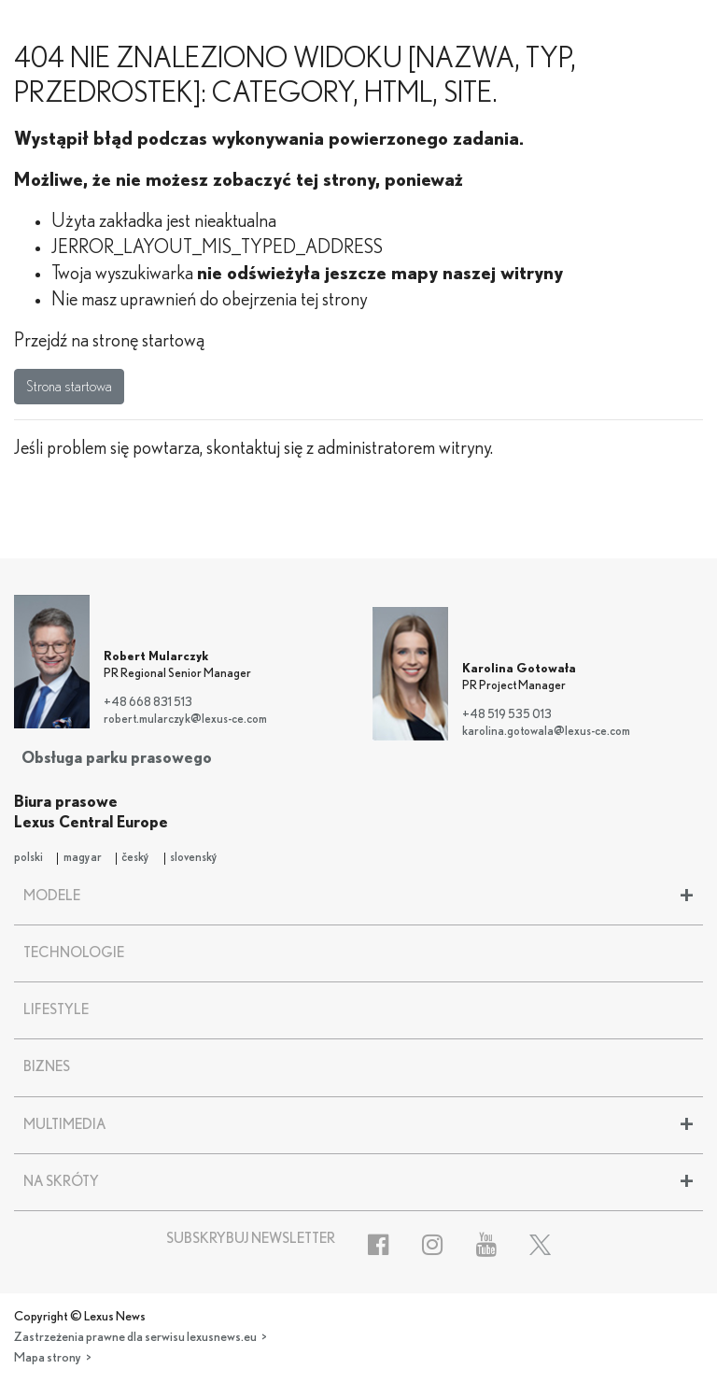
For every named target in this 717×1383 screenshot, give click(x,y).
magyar (82, 858)
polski (28, 858)
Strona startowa (69, 386)
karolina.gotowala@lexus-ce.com (546, 732)
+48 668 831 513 (148, 703)
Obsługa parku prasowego (116, 758)
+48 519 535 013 (507, 715)
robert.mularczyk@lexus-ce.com (185, 719)
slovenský (194, 858)
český (135, 858)
